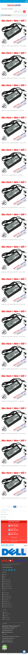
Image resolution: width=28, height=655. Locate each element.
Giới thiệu (5, 574)
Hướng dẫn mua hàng (7, 581)
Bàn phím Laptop (7, 613)
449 (8, 506)
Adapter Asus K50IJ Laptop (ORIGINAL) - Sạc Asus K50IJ (13, 336)
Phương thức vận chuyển (7, 588)
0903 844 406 (14, 526)
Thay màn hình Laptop (7, 596)
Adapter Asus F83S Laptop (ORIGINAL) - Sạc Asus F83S (13, 207)
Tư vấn (4, 577)
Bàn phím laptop (5, 514)
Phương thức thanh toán (7, 586)
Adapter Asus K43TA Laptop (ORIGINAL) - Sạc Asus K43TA (13, 498)
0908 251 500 (14, 530)
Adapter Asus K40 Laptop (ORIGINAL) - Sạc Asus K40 (12, 110)
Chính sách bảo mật (6, 583)
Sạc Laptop (6, 615)
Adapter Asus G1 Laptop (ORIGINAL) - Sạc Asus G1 (12, 175)
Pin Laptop (4, 512)
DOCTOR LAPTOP (14, 653)
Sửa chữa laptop (6, 592)
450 (11, 506)
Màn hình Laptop (5, 519)
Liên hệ (4, 576)
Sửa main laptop (6, 594)
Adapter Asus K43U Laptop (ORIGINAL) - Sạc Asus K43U (13, 433)
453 (21, 506)
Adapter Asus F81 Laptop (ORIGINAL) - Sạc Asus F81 (12, 239)
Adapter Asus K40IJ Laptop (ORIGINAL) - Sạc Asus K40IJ (13, 78)
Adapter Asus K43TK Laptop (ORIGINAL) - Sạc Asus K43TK (13, 465)
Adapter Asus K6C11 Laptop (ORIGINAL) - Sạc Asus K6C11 (13, 142)
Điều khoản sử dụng (6, 579)
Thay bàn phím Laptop (7, 598)
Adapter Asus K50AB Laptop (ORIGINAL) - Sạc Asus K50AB (14, 368)
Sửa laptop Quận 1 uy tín (7, 605)
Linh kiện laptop (5, 509)
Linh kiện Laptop (7, 619)
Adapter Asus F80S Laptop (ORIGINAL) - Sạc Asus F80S (13, 272)
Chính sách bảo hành (7, 584)
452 (18, 506)
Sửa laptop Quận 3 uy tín (7, 606)
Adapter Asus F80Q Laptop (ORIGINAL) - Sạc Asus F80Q (13, 304)
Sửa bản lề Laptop (6, 601)
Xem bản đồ (14, 537)
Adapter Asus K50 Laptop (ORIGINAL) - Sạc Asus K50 (12, 401)
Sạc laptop (4, 516)
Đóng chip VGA (5, 599)
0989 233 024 (14, 534)
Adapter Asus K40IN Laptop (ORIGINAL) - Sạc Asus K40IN (13, 46)
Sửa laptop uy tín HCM (7, 603)
